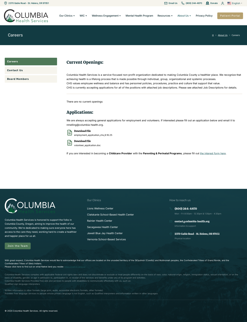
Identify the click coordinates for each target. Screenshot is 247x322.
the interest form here (213, 153)
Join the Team (18, 245)
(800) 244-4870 (194, 3)
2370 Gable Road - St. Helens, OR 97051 (28, 3)
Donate (214, 3)
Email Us (173, 3)
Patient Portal (230, 15)
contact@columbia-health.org (192, 221)
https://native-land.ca (74, 266)
